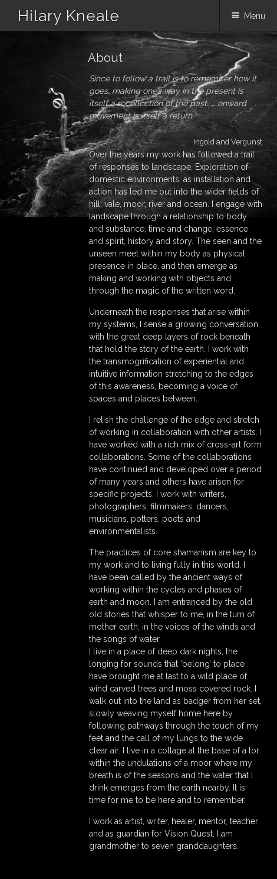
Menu (254, 16)
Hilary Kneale (69, 16)
